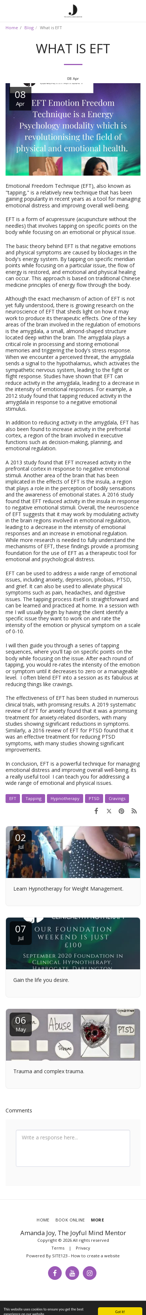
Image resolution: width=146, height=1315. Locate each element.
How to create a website (95, 1255)
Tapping (33, 798)
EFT (12, 798)
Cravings (117, 798)
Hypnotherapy (65, 798)
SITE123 (59, 1255)
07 (21, 932)
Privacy (83, 1248)
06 (21, 1023)
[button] (8, 10)
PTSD (94, 798)
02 (21, 840)
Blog (29, 27)
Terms (57, 1248)
